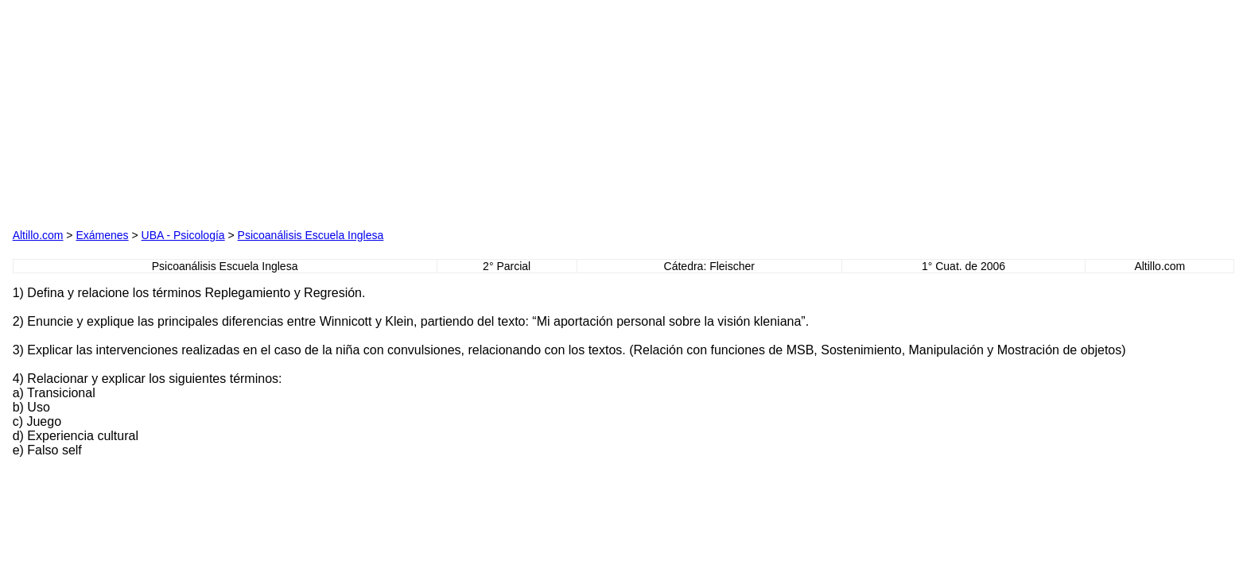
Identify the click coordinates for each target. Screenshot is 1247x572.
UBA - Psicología (183, 235)
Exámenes (102, 235)
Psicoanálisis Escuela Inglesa (311, 235)
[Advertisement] (194, 112)
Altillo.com (38, 235)
